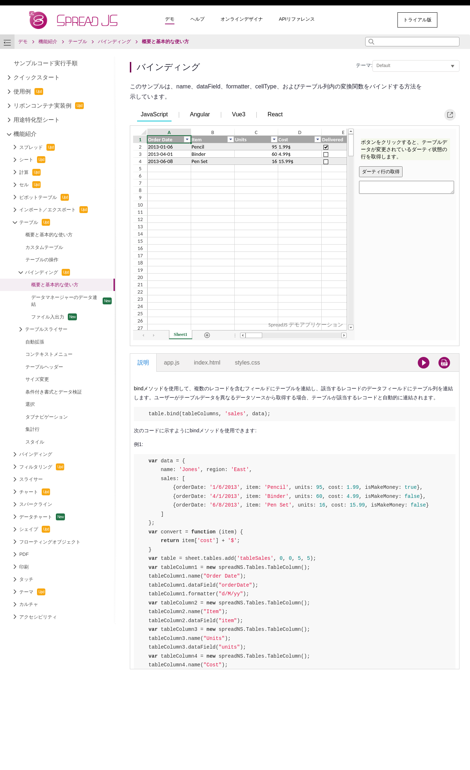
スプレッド (37, 147)
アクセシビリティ (38, 617)
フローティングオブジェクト (50, 542)
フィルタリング (41, 466)
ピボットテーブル (44, 197)
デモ (169, 19)
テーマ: (364, 65)
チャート (34, 491)
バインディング (47, 272)
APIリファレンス (297, 19)
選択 (30, 404)
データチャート (42, 516)
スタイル (34, 442)
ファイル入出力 (54, 316)
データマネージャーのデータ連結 (71, 301)
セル (30, 184)
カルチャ (28, 604)
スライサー (31, 479)
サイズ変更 (37, 379)
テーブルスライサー (46, 329)
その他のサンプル (362, 19)
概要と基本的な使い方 (49, 234)
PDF (24, 554)
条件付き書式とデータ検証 (53, 392)
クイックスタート (36, 77)
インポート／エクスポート (53, 209)
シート (32, 159)
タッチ (26, 579)
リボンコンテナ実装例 (48, 105)
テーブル (34, 222)
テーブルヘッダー (44, 367)
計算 (30, 172)
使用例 (28, 91)
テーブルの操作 (41, 259)
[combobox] (412, 41)
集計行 (32, 429)
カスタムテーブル (44, 247)
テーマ (32, 591)
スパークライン (35, 504)
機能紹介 (25, 134)
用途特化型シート (36, 120)
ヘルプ (197, 19)
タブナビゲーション (46, 417)
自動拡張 (34, 342)
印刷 (24, 567)
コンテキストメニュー (49, 354)
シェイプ (34, 529)
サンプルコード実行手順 (46, 63)
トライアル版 (417, 19)
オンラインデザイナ (241, 19)
